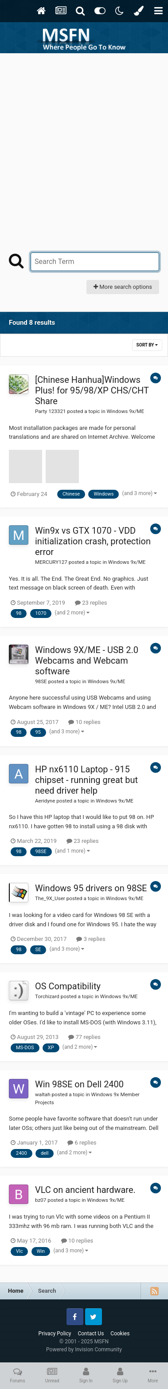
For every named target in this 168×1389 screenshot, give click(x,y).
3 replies (90, 939)
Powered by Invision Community (84, 1349)
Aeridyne (45, 801)
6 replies (81, 1142)
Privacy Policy (55, 1333)
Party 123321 (50, 411)
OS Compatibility (68, 986)
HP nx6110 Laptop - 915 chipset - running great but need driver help (86, 780)
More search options (123, 286)
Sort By (147, 344)
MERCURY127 (51, 562)
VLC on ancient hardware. (85, 1189)
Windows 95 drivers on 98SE (91, 888)
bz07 (40, 1200)
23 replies (91, 602)
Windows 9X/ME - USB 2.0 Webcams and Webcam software (86, 661)
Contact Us (91, 1333)
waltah (43, 1094)
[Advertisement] (84, 142)
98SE (41, 681)
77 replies (84, 1037)
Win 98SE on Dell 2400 (79, 1084)
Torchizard (47, 996)
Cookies (119, 1333)
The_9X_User (50, 898)
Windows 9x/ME (126, 411)
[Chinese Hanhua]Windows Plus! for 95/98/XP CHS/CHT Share (92, 390)
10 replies (84, 722)
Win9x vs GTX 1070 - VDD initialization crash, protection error (93, 541)
